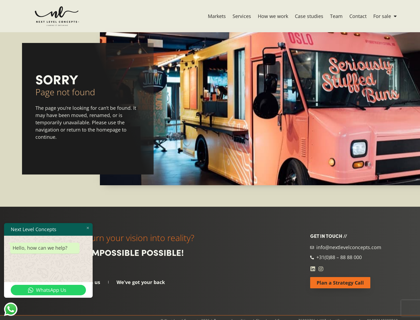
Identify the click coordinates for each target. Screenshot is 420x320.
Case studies (309, 16)
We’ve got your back (141, 282)
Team (336, 16)
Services (242, 16)
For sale (385, 16)
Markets (217, 16)
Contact (358, 16)
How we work (273, 16)
